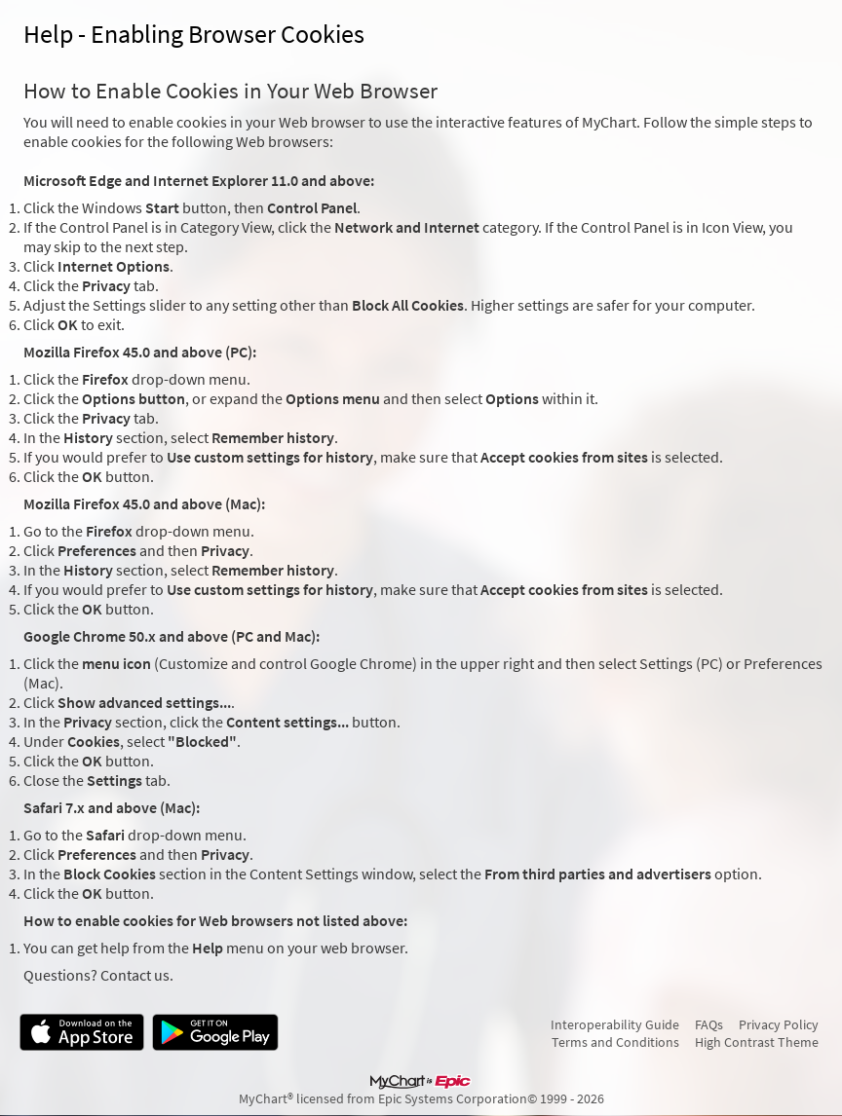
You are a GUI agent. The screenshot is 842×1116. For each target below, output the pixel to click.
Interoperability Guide (615, 1024)
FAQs (709, 1024)
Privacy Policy (779, 1024)
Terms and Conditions (615, 1042)
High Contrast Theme (757, 1042)
